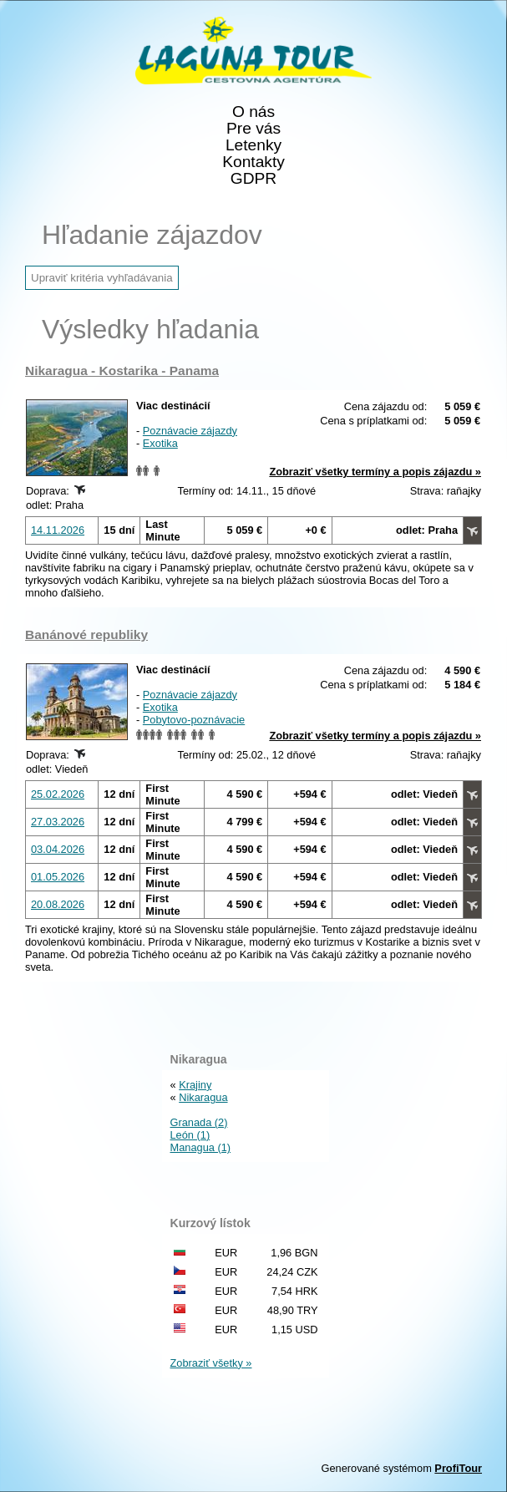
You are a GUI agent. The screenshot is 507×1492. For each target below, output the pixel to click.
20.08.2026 (57, 904)
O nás (253, 112)
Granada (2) (199, 1122)
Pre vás (253, 128)
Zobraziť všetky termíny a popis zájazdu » (375, 471)
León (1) (190, 1135)
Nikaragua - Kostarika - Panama (122, 370)
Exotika (160, 443)
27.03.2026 (57, 821)
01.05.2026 (57, 876)
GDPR (253, 178)
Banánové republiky (86, 634)
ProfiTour (458, 1468)
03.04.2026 (57, 849)
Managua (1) (200, 1147)
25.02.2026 (57, 794)
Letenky (253, 145)
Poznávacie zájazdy (190, 430)
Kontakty (253, 162)
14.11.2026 (57, 530)
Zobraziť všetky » (211, 1363)
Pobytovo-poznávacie (194, 719)
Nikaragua (203, 1097)
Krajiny (195, 1084)
